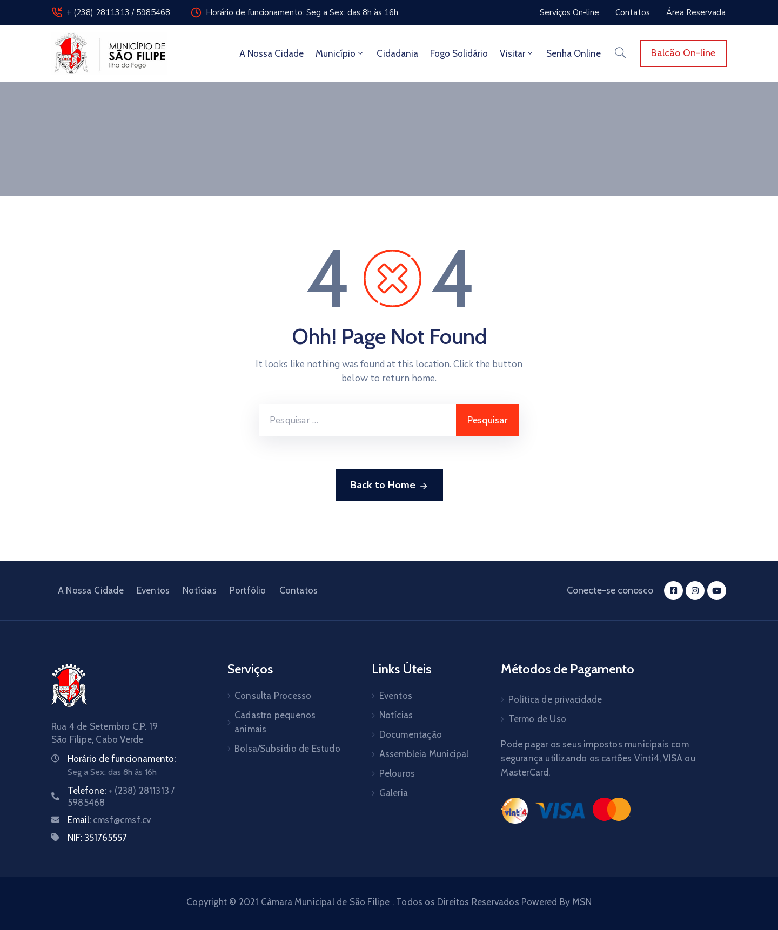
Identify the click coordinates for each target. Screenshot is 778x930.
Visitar (517, 53)
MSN (582, 902)
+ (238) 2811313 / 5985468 (118, 12)
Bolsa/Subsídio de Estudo (287, 748)
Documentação (410, 734)
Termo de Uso (537, 718)
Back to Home (389, 486)
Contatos (298, 590)
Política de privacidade (555, 699)
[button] (569, 12)
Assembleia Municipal (424, 754)
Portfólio (248, 590)
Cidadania (397, 53)
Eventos (153, 590)
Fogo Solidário (459, 53)
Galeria (393, 792)
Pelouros (397, 773)
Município (340, 53)
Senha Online (573, 53)
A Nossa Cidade (271, 53)
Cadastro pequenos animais (275, 722)
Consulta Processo (272, 695)
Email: (109, 819)
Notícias (200, 590)
